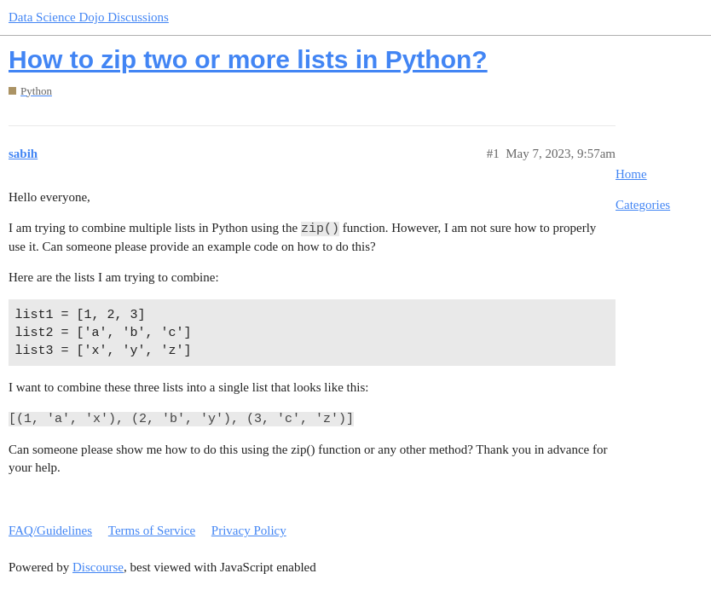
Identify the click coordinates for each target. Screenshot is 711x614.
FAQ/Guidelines (50, 530)
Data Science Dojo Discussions (89, 17)
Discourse (98, 567)
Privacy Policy (248, 530)
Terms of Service (151, 530)
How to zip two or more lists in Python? (248, 59)
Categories (643, 204)
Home (631, 174)
